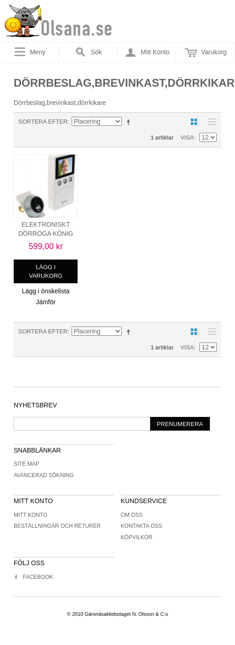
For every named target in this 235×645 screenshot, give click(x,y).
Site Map (26, 464)
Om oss (132, 515)
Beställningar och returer (57, 526)
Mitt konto (30, 515)
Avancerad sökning (44, 475)
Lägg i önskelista (45, 291)
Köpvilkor (136, 537)
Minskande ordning (130, 122)
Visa (187, 137)
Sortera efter (43, 121)
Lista (210, 122)
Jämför (46, 302)
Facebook (33, 577)
